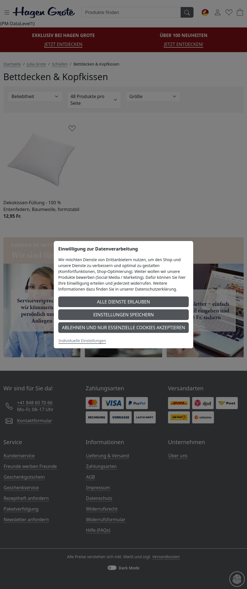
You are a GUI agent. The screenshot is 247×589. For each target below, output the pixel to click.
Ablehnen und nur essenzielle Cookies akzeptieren (123, 327)
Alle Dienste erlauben (123, 302)
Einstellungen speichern (123, 315)
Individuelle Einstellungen (82, 340)
